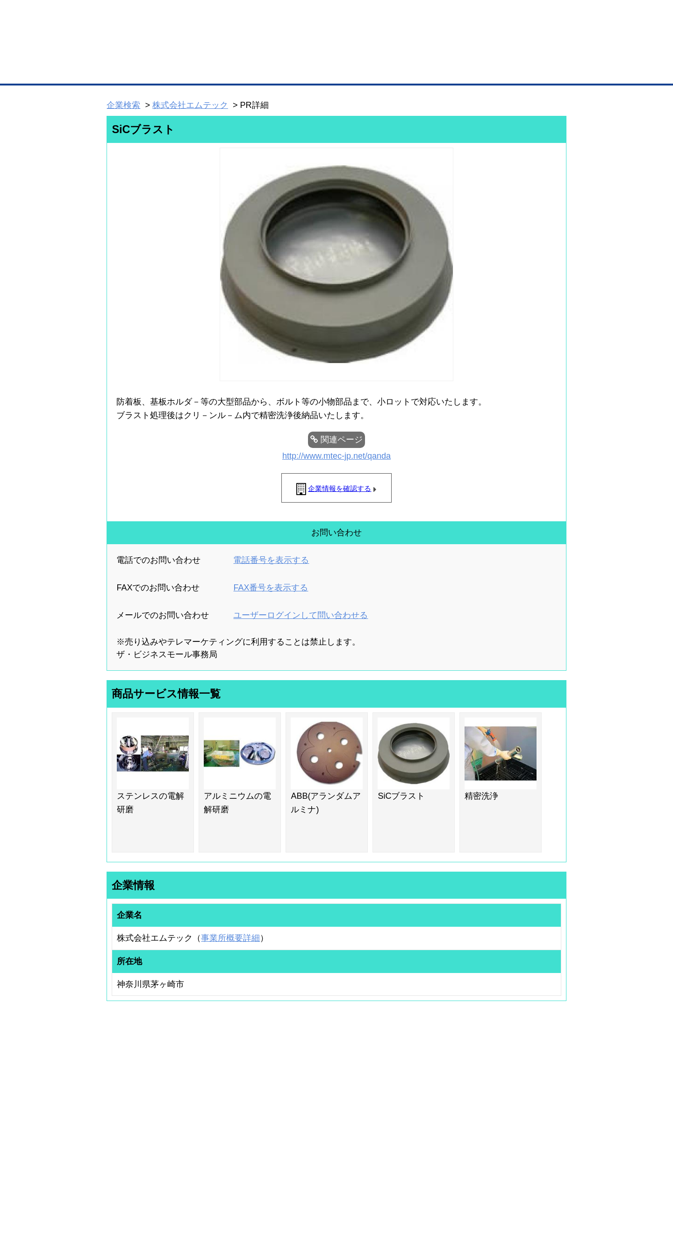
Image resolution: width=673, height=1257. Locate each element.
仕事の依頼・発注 (119, 1116)
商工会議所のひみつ (434, 1104)
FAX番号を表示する (270, 587)
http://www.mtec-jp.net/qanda (336, 456)
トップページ (127, 69)
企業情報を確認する (339, 488)
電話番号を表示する (271, 560)
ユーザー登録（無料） (125, 1091)
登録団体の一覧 (311, 1091)
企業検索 (123, 105)
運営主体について (508, 1116)
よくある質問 (502, 1104)
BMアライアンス (231, 1149)
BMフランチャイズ (234, 1161)
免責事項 (118, 1214)
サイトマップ (244, 1200)
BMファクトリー (231, 1125)
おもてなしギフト (431, 1116)
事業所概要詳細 (230, 938)
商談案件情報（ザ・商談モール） (139, 1128)
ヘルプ (348, 1200)
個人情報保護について (522, 1200)
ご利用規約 (456, 1200)
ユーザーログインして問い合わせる (300, 615)
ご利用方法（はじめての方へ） (525, 1091)
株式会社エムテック (190, 105)
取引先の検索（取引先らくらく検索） (145, 1104)
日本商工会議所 (429, 1091)
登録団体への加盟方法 (320, 1104)
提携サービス (227, 1137)
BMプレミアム (228, 1091)
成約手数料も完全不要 (263, 50)
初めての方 (121, 1200)
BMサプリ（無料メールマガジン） (140, 1153)
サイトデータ (301, 1200)
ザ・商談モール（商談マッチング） (406, 70)
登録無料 (142, 50)
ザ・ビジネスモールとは (454, 16)
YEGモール (423, 1128)
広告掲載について (181, 1200)
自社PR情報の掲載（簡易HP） (135, 1140)
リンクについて (399, 1200)
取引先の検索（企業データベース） (267, 70)
